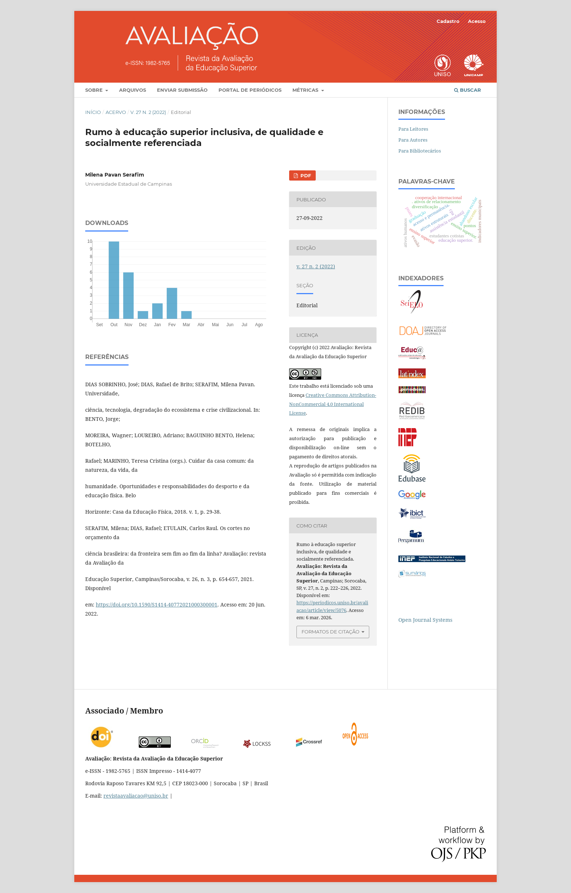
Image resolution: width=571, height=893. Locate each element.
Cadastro (448, 21)
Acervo (116, 112)
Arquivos (132, 90)
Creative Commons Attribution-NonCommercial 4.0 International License (332, 404)
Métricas (306, 90)
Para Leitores (413, 129)
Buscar (467, 90)
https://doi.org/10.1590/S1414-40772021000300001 (156, 604)
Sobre (94, 90)
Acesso (477, 21)
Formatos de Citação (330, 632)
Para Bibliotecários (419, 150)
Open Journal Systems (425, 619)
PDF (305, 175)
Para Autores (413, 140)
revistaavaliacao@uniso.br (135, 795)
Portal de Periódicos (249, 90)
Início (93, 112)
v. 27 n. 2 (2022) (148, 112)
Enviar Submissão (182, 90)
